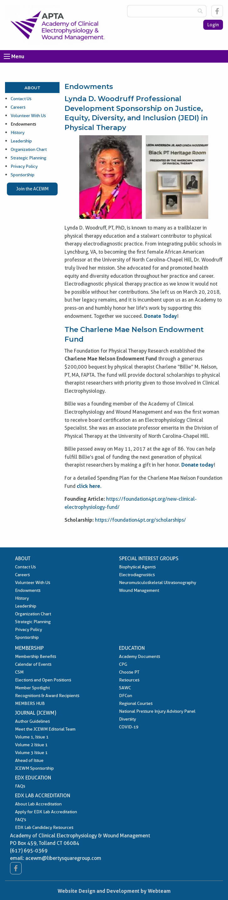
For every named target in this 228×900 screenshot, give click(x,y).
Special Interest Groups (149, 558)
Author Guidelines (32, 721)
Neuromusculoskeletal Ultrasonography (157, 582)
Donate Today (160, 316)
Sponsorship (22, 174)
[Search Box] (160, 11)
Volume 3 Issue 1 (31, 752)
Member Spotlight (32, 687)
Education (132, 648)
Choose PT (129, 672)
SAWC (125, 687)
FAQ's (20, 819)
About (32, 87)
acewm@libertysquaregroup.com (63, 858)
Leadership (21, 140)
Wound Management (139, 590)
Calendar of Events (33, 664)
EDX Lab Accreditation (42, 796)
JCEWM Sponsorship (34, 768)
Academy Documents (139, 656)
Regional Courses (136, 703)
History (17, 132)
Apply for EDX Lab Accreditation (46, 811)
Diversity (127, 719)
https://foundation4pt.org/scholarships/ (140, 520)
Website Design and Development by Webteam (114, 891)
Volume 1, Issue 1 (32, 736)
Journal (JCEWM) (35, 713)
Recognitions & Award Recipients (47, 695)
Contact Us (21, 98)
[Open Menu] (7, 56)
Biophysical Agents (137, 566)
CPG (123, 664)
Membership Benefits (35, 656)
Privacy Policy (24, 166)
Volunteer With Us (28, 115)
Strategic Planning (28, 157)
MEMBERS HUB (30, 703)
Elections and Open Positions (43, 679)
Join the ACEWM (32, 188)
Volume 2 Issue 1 (31, 744)
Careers (18, 107)
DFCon (125, 695)
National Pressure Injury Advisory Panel (157, 711)
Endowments (23, 124)
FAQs (20, 786)
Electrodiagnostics (137, 574)
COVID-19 (128, 726)
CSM (19, 672)
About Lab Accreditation (38, 803)
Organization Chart (29, 149)
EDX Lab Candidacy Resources (44, 827)
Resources (129, 679)
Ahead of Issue (29, 760)
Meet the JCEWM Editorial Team (45, 729)
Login (213, 24)
